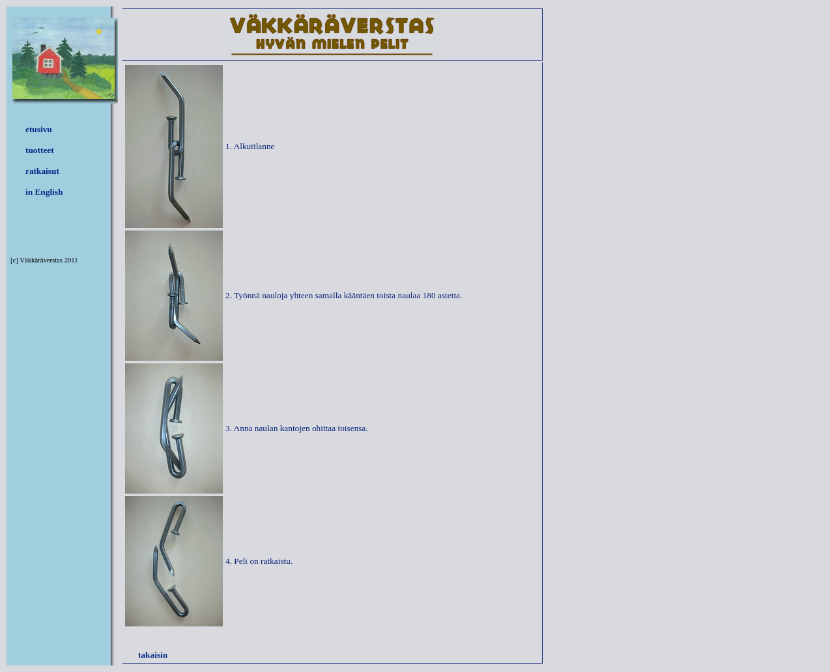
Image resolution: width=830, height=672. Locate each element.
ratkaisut (42, 171)
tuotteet (39, 150)
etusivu (38, 129)
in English (44, 192)
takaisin (152, 655)
